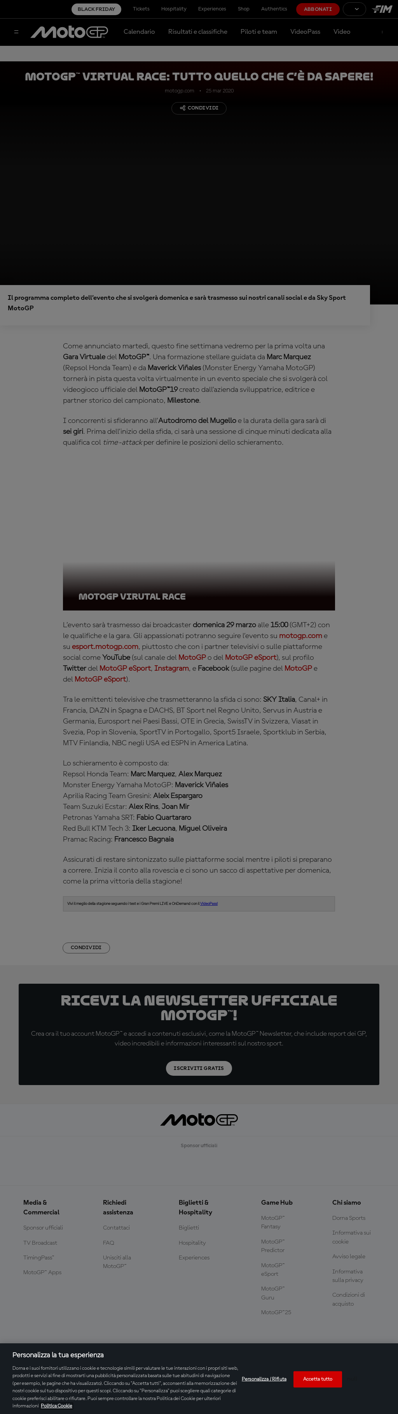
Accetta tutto (318, 1379)
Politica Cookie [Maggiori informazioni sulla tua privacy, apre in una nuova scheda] (56, 1406)
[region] (199, 1378)
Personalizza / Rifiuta (264, 1379)
